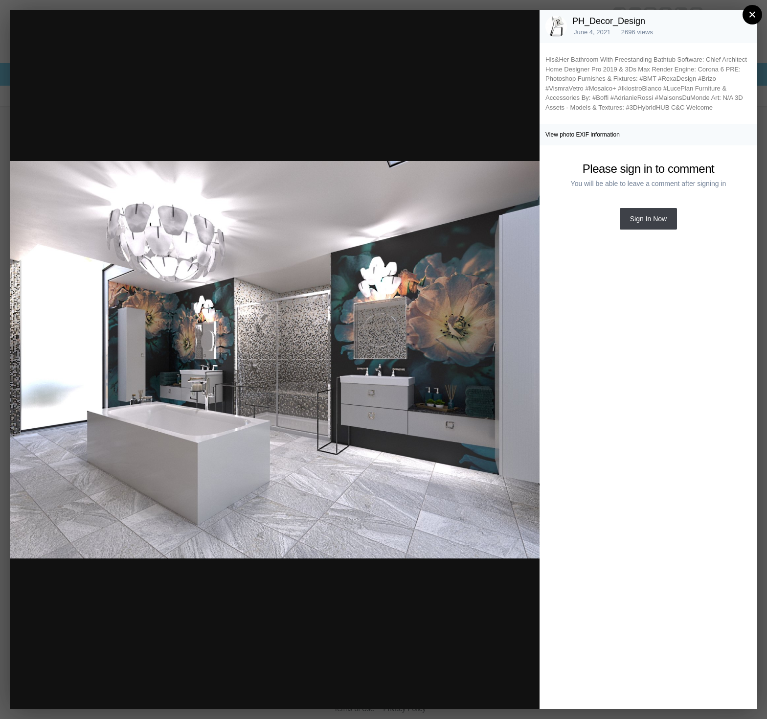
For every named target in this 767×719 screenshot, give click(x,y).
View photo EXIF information (582, 134)
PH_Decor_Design (608, 21)
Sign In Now (648, 219)
